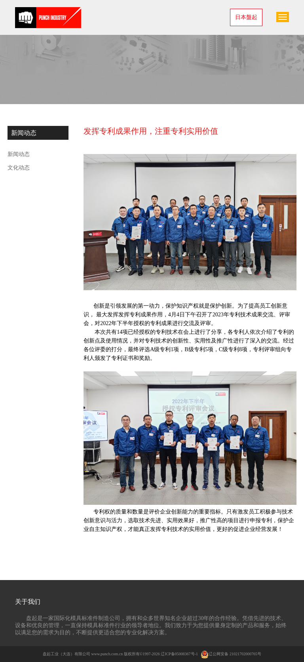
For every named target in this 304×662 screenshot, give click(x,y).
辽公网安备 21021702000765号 (231, 654)
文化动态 (19, 168)
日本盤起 (246, 17)
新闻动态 (19, 154)
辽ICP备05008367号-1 (179, 654)
